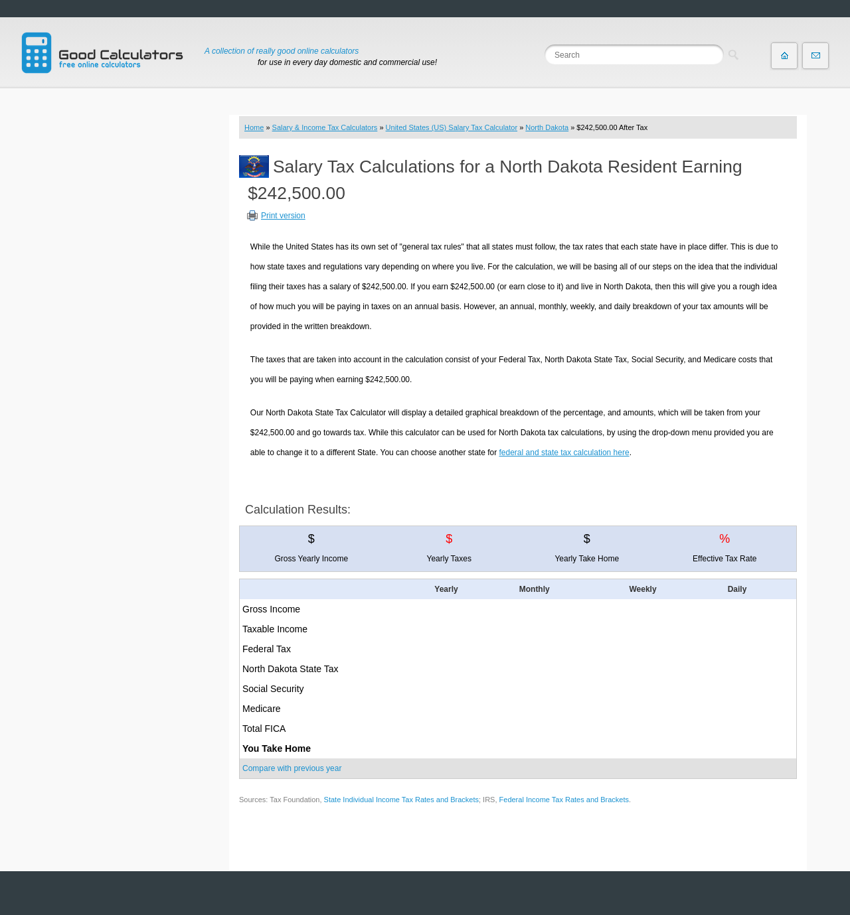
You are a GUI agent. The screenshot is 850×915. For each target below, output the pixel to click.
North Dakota (546, 127)
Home (254, 127)
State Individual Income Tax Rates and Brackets (401, 800)
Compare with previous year (291, 768)
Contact (815, 55)
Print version (283, 215)
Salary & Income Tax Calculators (325, 127)
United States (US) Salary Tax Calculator (452, 127)
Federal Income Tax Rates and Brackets (564, 800)
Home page (784, 55)
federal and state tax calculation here (564, 452)
